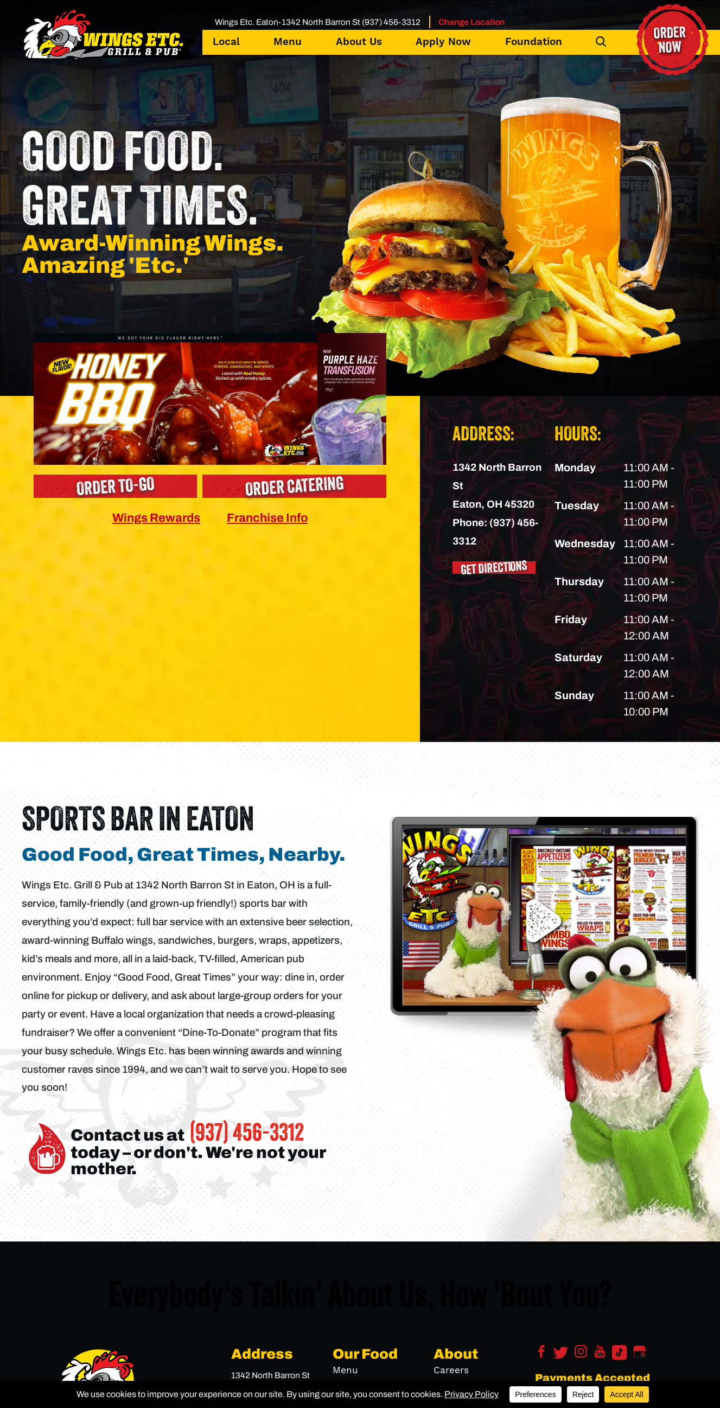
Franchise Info (267, 518)
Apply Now (443, 42)
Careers (451, 1371)
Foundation (533, 42)
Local (226, 42)
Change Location (471, 22)
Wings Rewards (156, 518)
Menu (287, 42)
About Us (359, 42)
